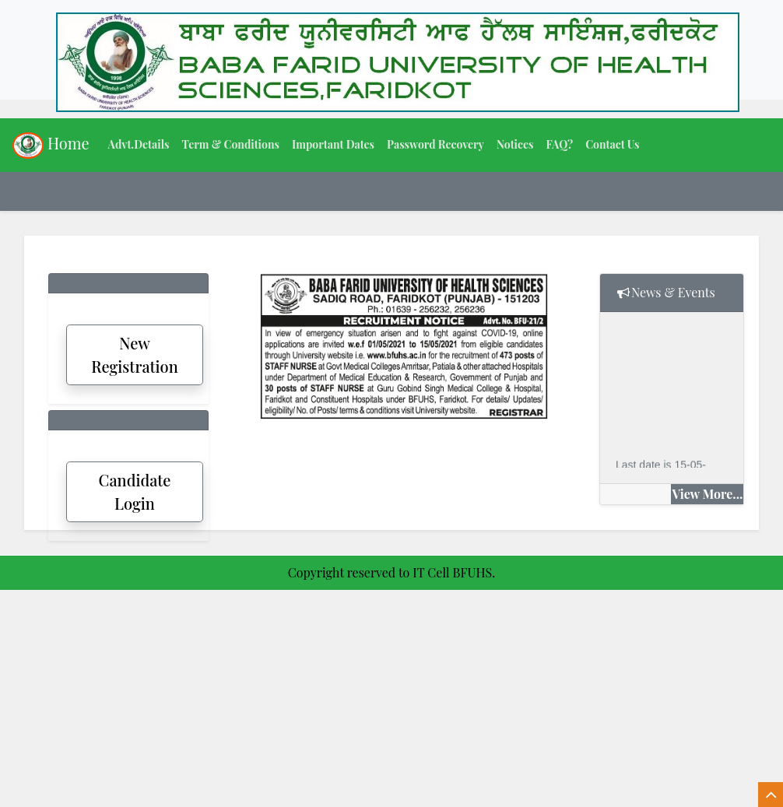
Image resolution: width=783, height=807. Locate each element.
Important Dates (333, 144)
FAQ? (559, 144)
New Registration (134, 354)
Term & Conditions (230, 144)
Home (51, 145)
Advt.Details (139, 144)
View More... (707, 494)
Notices (515, 144)
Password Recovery (435, 144)
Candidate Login (135, 491)
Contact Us (612, 144)
